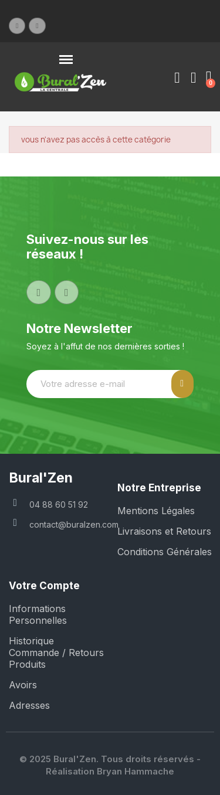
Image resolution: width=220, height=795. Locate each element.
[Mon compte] (177, 78)
